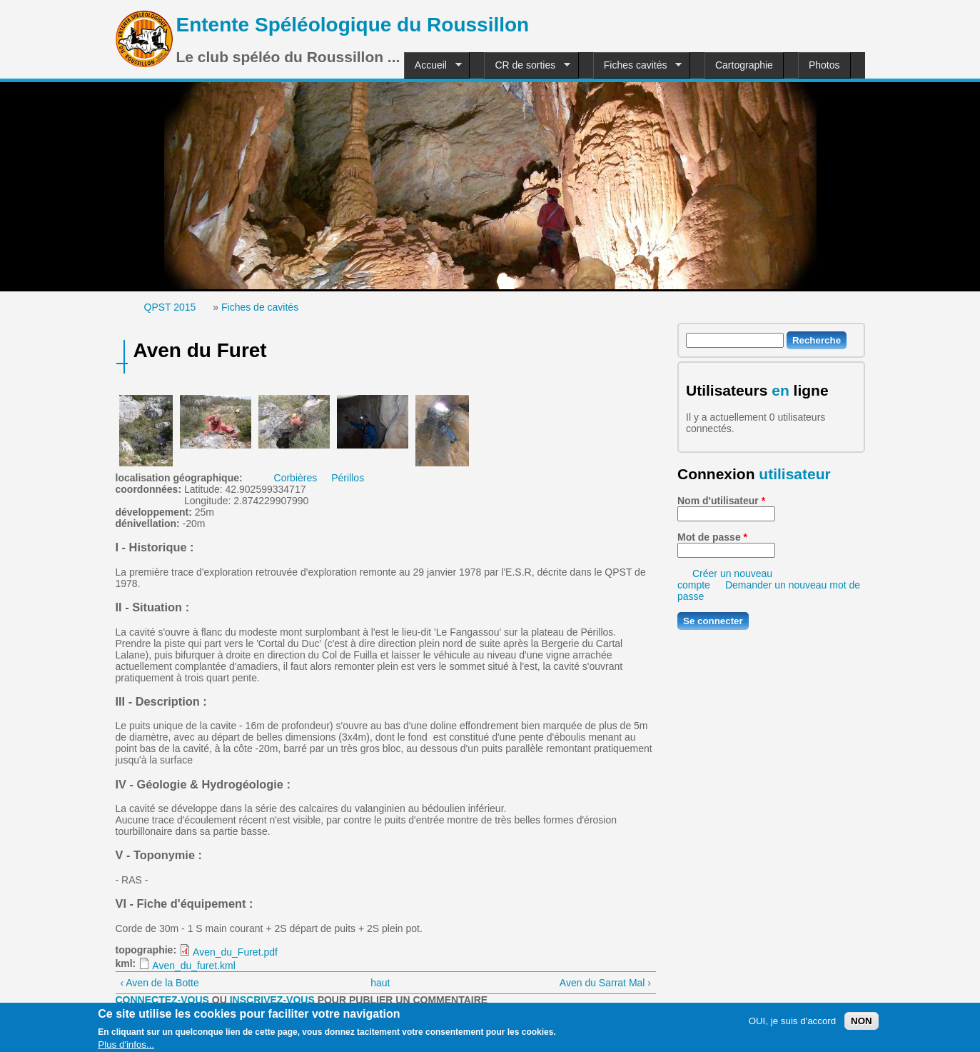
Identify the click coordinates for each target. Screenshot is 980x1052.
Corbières (296, 478)
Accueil (433, 65)
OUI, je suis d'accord (793, 1025)
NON (861, 1025)
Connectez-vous (162, 1000)
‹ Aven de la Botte (160, 982)
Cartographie (744, 65)
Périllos (347, 478)
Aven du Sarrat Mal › (605, 982)
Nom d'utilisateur (721, 500)
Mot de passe (712, 537)
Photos (824, 65)
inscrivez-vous (272, 1000)
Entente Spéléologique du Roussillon (353, 25)
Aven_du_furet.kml (193, 965)
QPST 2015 (170, 307)
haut (380, 982)
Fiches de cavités (259, 307)
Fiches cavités (637, 65)
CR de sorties (527, 65)
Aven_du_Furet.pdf (235, 952)
